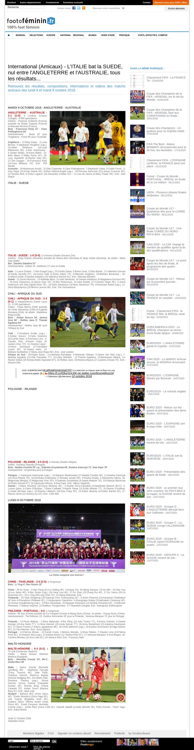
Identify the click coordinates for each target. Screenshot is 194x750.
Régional (78, 35)
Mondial (20, 35)
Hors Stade (108, 35)
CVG (46, 731)
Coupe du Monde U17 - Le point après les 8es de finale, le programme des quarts (166, 261)
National (65, 35)
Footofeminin (52, 2)
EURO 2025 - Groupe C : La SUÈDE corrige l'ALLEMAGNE (165, 516)
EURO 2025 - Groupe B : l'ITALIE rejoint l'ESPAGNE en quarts (163, 532)
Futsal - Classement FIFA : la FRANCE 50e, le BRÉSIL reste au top (166, 307)
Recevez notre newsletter (106, 8)
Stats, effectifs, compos (152, 35)
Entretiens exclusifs (73, 2)
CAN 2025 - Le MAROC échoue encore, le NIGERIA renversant (163, 355)
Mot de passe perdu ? (44, 747)
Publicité (104, 731)
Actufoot (11, 2)
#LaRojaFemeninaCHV (57, 370)
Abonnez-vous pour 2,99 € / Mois (171, 2)
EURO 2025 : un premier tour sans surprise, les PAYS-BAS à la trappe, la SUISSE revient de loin (166, 486)
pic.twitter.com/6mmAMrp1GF (92, 372)
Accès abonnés (176, 8)
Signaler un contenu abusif (66, 731)
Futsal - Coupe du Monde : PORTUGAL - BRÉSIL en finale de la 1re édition (167, 175)
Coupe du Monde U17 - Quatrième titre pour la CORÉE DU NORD (166, 207)
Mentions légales (31, 731)
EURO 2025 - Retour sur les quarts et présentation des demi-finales (166, 404)
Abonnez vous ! (16, 747)
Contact (147, 2)
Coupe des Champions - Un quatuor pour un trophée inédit (165, 127)
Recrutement (89, 731)
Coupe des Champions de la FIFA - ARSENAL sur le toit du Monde (164, 94)
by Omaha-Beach (121, 731)
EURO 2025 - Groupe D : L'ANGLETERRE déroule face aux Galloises (164, 502)
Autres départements (30, 2)
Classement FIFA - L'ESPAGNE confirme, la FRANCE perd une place (165, 159)
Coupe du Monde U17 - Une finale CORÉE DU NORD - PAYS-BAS (164, 227)
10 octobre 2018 (81, 374)
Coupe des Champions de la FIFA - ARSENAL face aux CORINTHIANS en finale (166, 112)
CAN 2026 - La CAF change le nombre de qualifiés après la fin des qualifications (166, 245)
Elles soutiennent (91, 743)
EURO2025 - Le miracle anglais (163, 386)
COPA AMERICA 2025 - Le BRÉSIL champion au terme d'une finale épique (166, 323)
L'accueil (9, 35)
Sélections (36, 35)
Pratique (124, 35)
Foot (88, 747)
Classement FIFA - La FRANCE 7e (164, 77)
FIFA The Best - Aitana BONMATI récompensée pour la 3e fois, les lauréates (163, 144)
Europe (51, 35)
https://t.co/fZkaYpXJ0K (67, 372)
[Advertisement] (74, 50)
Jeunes (92, 35)
